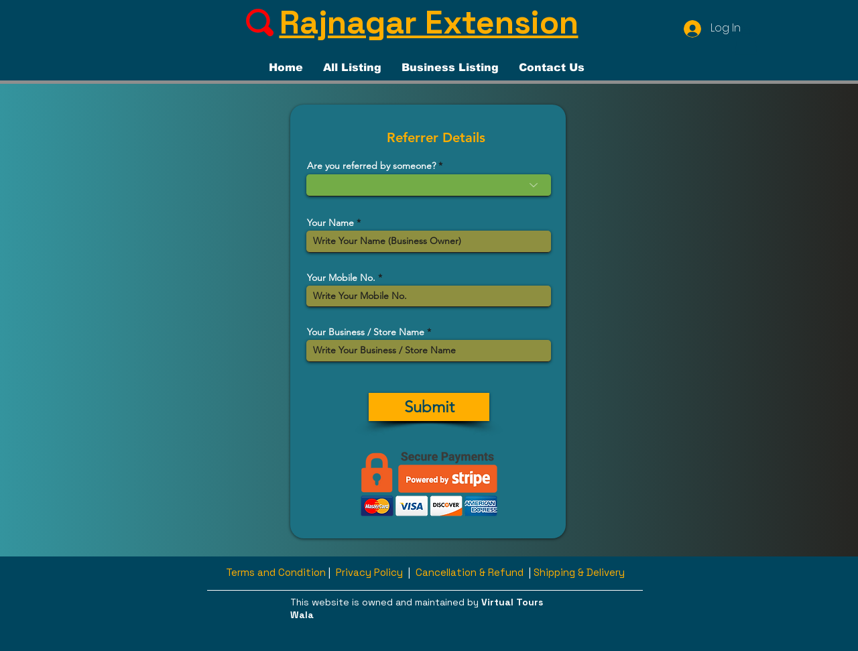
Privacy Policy (369, 572)
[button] (746, 41)
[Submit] (429, 407)
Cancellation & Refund (470, 572)
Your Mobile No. (341, 277)
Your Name (330, 222)
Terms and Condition (276, 572)
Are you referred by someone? (371, 165)
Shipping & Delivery (579, 572)
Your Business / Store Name (365, 332)
